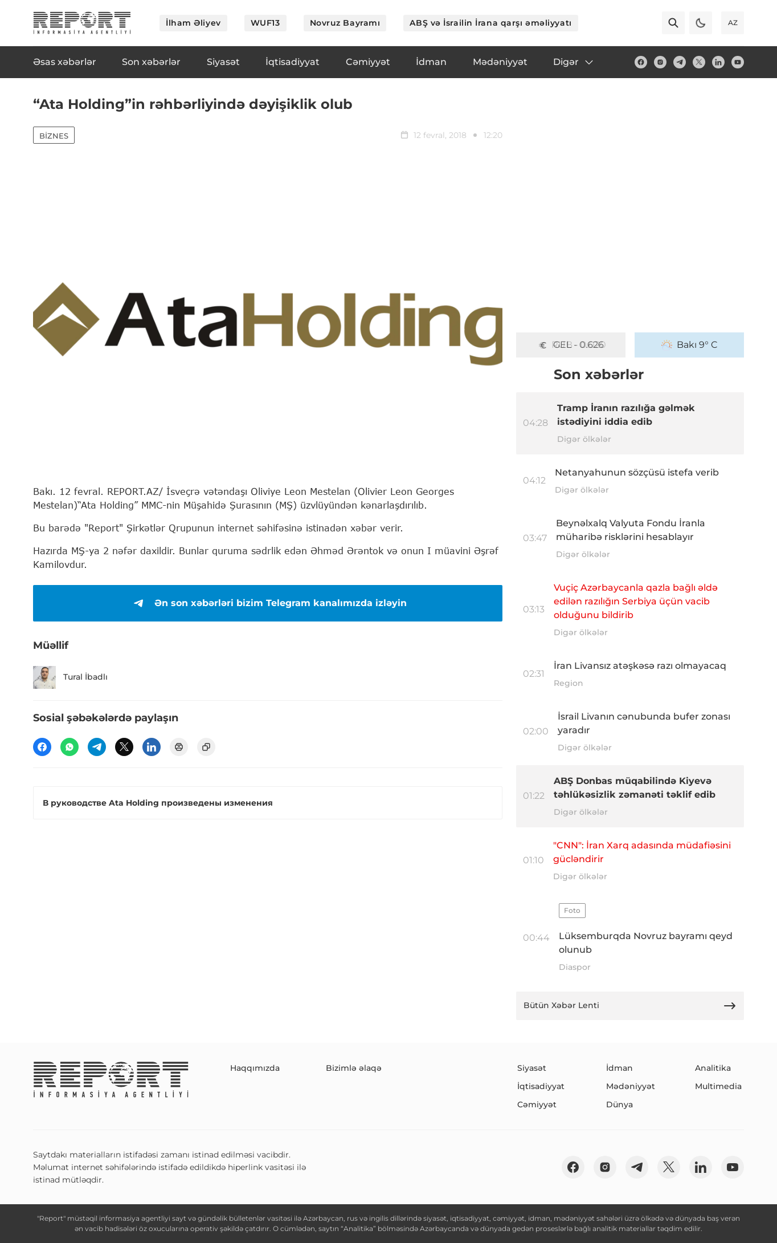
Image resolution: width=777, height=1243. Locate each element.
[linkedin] (718, 62)
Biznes (53, 135)
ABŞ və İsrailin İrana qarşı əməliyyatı (490, 23)
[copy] (206, 747)
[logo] (82, 22)
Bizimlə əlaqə (354, 1068)
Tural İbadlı (70, 677)
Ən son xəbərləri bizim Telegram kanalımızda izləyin (268, 603)
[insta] (660, 62)
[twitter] (699, 62)
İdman (619, 1068)
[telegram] (679, 62)
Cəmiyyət (537, 1104)
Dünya (619, 1104)
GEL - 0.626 (571, 345)
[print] (179, 747)
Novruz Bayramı (345, 23)
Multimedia (718, 1086)
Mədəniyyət (630, 1086)
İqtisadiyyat (541, 1086)
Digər (574, 62)
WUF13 (265, 23)
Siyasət (531, 1068)
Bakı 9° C (689, 345)
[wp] (69, 747)
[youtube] (737, 62)
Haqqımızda (255, 1068)
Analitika (713, 1068)
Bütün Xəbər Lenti (630, 1006)
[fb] (641, 62)
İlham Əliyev (193, 23)
